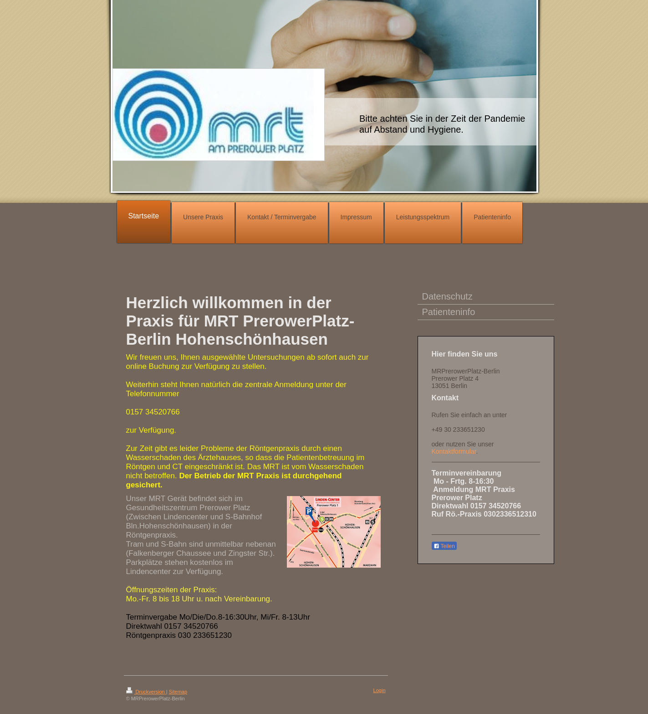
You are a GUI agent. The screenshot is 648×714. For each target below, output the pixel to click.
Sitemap (178, 691)
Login (379, 690)
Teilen (444, 546)
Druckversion (146, 691)
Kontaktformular (454, 451)
